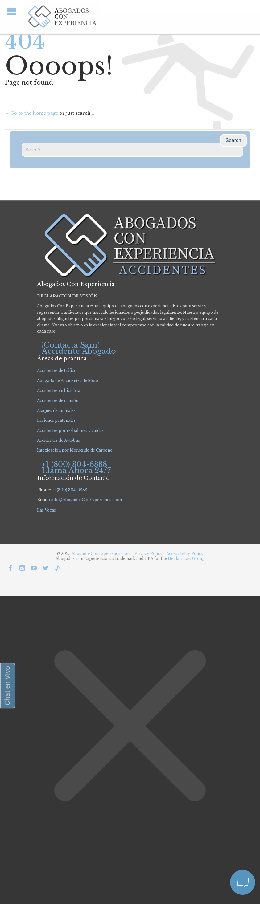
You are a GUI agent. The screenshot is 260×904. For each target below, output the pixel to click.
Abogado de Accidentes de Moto (67, 380)
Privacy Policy (148, 553)
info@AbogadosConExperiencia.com (86, 499)
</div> (46, 880)
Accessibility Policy (185, 553)
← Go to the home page (31, 113)
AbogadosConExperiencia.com (101, 553)
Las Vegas (46, 510)
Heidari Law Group (186, 558)
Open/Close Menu (11, 11)
